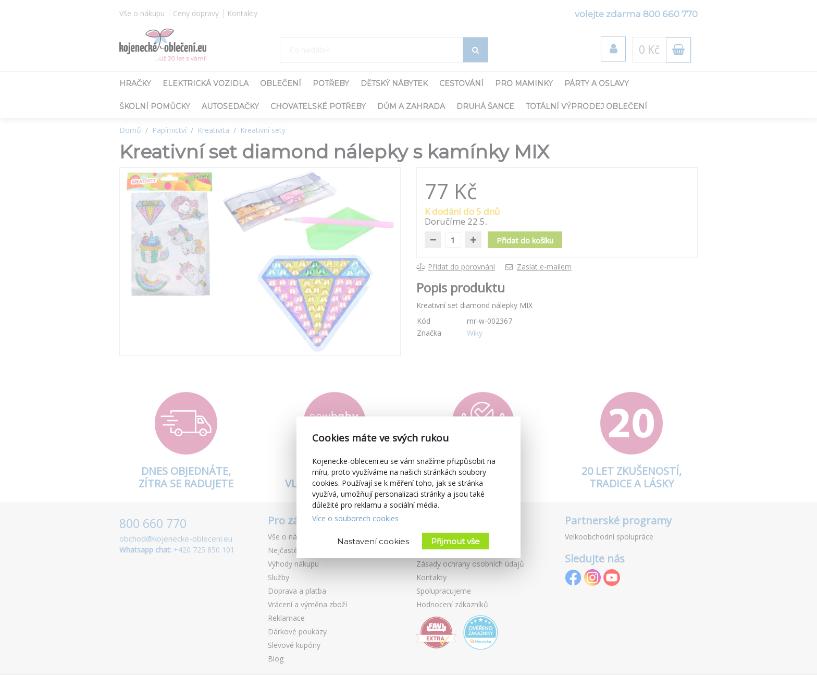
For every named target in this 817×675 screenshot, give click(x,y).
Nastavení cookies (373, 541)
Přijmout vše (455, 541)
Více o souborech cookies (355, 518)
